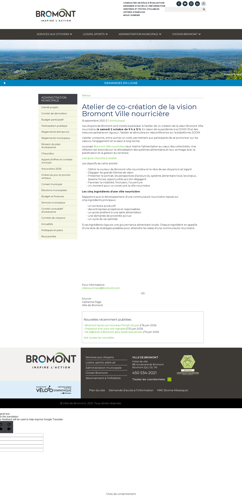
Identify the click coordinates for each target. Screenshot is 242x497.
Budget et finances (52, 196)
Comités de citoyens (53, 217)
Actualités (47, 224)
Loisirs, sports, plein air (101, 362)
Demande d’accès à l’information (144, 6)
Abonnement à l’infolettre (103, 378)
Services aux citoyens (54, 34)
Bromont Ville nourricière (109, 146)
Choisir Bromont (186, 34)
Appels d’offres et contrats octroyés (56, 161)
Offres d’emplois (134, 12)
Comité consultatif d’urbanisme (52, 210)
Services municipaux (53, 202)
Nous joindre (131, 15)
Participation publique (54, 125)
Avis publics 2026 (51, 168)
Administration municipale (140, 34)
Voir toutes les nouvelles (99, 337)
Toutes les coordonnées (148, 379)
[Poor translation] (9, 427)
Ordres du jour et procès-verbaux (56, 176)
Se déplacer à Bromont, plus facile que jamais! (114, 332)
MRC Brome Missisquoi (172, 390)
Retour (86, 95)
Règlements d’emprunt (55, 131)
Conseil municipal (51, 184)
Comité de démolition (54, 113)
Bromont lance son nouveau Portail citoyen (112, 325)
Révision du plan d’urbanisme (50, 146)
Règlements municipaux (55, 138)
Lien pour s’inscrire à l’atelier (99, 158)
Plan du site (97, 390)
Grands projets (49, 107)
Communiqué (116, 120)
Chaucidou (47, 153)
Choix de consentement (121, 494)
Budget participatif (52, 119)
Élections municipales (54, 190)
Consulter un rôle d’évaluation (143, 3)
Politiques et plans (52, 230)
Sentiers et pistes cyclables (141, 9)
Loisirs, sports (95, 34)
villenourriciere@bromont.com (101, 288)
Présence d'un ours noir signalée (105, 328)
